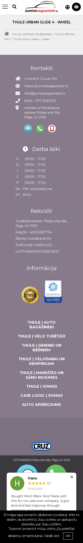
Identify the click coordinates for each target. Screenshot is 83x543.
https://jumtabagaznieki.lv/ (46, 86)
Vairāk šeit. (52, 536)
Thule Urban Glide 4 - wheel (31, 39)
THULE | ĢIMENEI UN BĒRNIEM (32, 34)
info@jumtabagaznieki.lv (44, 93)
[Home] (7, 34)
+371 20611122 (21, 460)
